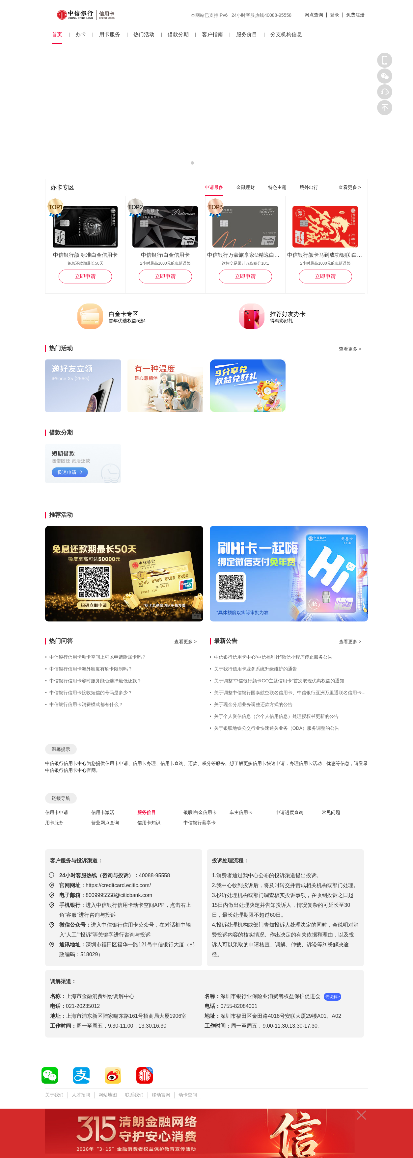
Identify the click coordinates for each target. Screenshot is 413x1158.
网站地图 (107, 1094)
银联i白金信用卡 (200, 812)
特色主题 (277, 187)
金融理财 (245, 187)
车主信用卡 (241, 812)
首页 (57, 34)
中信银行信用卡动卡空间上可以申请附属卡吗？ (95, 657)
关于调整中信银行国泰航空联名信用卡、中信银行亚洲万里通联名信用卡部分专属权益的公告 (306, 692)
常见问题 (331, 812)
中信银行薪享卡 (199, 822)
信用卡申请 (56, 812)
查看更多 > (350, 187)
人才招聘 (81, 1094)
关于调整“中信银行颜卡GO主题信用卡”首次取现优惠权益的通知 (277, 680)
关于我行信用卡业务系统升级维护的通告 (253, 668)
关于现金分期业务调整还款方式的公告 (251, 704)
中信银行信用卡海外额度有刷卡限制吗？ (88, 668)
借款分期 (178, 34)
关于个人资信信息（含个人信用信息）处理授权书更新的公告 (274, 716)
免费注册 (355, 14)
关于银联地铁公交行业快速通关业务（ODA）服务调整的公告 (274, 728)
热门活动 (143, 34)
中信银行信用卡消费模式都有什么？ (84, 704)
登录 (334, 14)
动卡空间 (188, 1094)
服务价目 (246, 34)
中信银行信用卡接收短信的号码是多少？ (88, 692)
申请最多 (214, 187)
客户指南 (212, 34)
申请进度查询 (289, 812)
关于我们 (54, 1094)
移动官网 (161, 1094)
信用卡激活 (102, 812)
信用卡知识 (148, 822)
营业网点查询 (105, 822)
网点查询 (314, 14)
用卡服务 (109, 34)
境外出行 (309, 187)
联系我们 (134, 1094)
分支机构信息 (286, 34)
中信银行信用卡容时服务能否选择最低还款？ (93, 680)
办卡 (80, 34)
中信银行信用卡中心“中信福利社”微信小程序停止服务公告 (271, 657)
